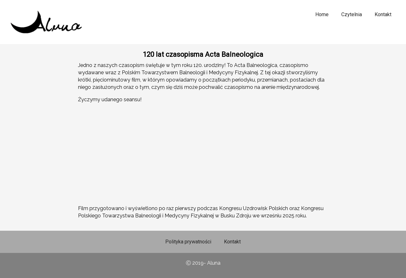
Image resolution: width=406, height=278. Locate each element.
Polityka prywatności (188, 242)
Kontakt (383, 14)
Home (322, 14)
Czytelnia (351, 14)
